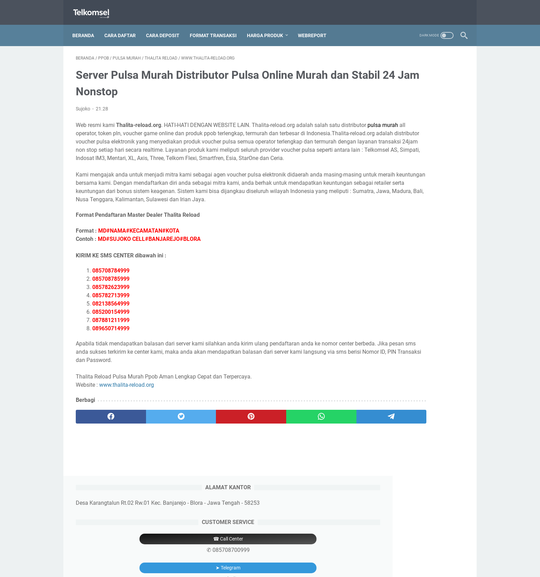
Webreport (315, 27)
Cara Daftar (123, 27)
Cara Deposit (166, 27)
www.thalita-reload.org (126, 405)
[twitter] (154, 437)
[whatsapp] (258, 437)
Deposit (262, 552)
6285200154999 (413, 287)
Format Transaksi (216, 27)
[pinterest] (206, 437)
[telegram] (310, 437)
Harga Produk (268, 27)
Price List (287, 552)
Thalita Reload (286, 566)
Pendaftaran (233, 552)
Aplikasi (312, 552)
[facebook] (102, 437)
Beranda (86, 27)
